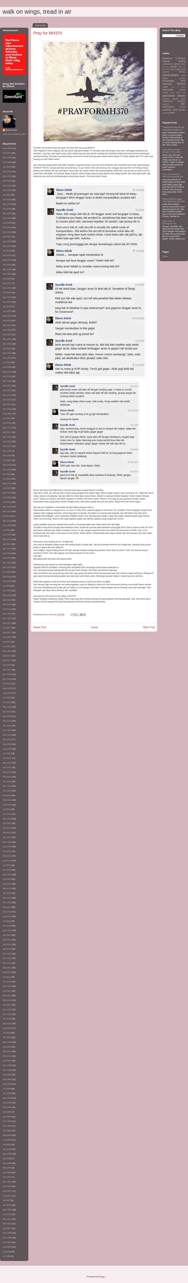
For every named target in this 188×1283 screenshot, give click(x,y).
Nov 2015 (7, 735)
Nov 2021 (7, 399)
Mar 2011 (7, 995)
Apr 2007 (7, 1214)
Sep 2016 (7, 688)
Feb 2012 (7, 944)
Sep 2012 (7, 911)
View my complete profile (14, 134)
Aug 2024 (7, 246)
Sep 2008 (7, 1135)
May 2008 (7, 1154)
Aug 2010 (7, 1028)
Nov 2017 (7, 623)
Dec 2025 (7, 171)
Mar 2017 (7, 660)
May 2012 (7, 930)
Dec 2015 (7, 730)
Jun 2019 (7, 534)
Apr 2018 (7, 600)
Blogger (101, 1276)
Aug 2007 (7, 1196)
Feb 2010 (7, 1056)
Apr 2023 (7, 320)
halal (183, 75)
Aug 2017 (7, 637)
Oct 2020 (7, 460)
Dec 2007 (7, 1177)
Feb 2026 (7, 162)
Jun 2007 (7, 1205)
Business (167, 58)
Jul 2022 (6, 362)
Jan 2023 (7, 334)
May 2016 (7, 707)
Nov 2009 (7, 1070)
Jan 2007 (7, 1228)
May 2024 (7, 260)
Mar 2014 (7, 828)
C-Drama (180, 58)
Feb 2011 (7, 1000)
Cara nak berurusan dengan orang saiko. (171, 150)
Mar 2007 (7, 1219)
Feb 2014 (7, 832)
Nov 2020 (7, 455)
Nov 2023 (7, 288)
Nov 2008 (7, 1126)
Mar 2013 (7, 884)
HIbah (165, 78)
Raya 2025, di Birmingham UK (169, 222)
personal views (173, 95)
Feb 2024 (7, 274)
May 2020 (7, 483)
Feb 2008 (7, 1168)
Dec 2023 (7, 283)
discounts (165, 67)
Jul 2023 (6, 306)
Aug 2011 (7, 972)
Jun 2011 (7, 981)
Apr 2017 (7, 656)
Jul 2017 (6, 642)
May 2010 (7, 1042)
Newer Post (39, 627)
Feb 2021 (7, 441)
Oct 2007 (7, 1186)
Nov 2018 (7, 567)
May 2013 (7, 874)
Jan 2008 (7, 1172)
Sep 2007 (7, 1191)
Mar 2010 (7, 1051)
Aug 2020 (7, 469)
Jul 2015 (6, 753)
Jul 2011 (6, 977)
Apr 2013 (7, 879)
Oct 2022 (7, 348)
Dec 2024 (7, 227)
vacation (166, 109)
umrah (182, 107)
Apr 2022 (7, 376)
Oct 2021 (7, 404)
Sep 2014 (7, 800)
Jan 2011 (7, 1005)
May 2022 (7, 372)
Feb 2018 (7, 609)
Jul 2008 (6, 1144)
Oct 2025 (7, 181)
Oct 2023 (7, 292)
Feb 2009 (7, 1112)
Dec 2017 (7, 618)
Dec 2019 (7, 507)
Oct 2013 (7, 851)
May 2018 (7, 595)
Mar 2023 (7, 325)
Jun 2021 (7, 423)
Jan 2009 (7, 1116)
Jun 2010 (7, 1037)
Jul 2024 (6, 250)
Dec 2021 (7, 395)
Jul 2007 (6, 1200)
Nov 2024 (7, 232)
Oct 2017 (7, 628)
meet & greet (178, 87)
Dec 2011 (7, 953)
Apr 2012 (7, 935)
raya (183, 99)
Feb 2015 (7, 777)
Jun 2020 (7, 479)
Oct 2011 (7, 963)
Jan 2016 (7, 725)
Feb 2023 (7, 330)
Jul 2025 (6, 195)
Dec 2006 (7, 1233)
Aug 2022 (7, 358)
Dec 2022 (7, 339)
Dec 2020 (7, 451)
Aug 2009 (7, 1084)
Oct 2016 (7, 683)
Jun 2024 (7, 255)
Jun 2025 (7, 199)
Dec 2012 (7, 898)
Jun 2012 (7, 925)
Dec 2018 (7, 562)
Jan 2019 (7, 558)
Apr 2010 (7, 1047)
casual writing (173, 61)
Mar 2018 (7, 604)
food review (175, 69)
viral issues (179, 109)
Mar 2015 (7, 772)
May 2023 (7, 316)
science (165, 104)
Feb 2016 (7, 721)
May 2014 (7, 819)
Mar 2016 (7, 716)
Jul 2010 (6, 1033)
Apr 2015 (7, 767)
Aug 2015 (7, 749)
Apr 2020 (7, 488)
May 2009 (7, 1098)
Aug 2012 (7, 916)
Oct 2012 (7, 907)
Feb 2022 (7, 385)
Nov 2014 (7, 791)
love (183, 80)
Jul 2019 (6, 530)
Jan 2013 (7, 893)
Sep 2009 (7, 1079)
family (173, 66)
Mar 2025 (7, 213)
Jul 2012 (6, 921)
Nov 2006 (7, 1237)
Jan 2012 (7, 949)
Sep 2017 (7, 632)
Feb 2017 (7, 665)
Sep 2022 (7, 353)
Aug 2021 (7, 413)
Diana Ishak (11, 130)
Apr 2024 (7, 264)
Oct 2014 (7, 795)
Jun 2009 (7, 1093)
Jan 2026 (7, 167)
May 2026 (7, 148)
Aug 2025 (7, 190)
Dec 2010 (7, 1009)
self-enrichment (173, 105)
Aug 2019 (7, 525)
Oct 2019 (7, 516)
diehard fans (179, 64)
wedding (165, 113)
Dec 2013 (7, 842)
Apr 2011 (7, 991)
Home (94, 627)
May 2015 (7, 763)
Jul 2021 (6, 418)
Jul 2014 (6, 809)
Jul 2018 (6, 586)
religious (181, 101)
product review (170, 99)
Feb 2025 (7, 218)
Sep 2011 (7, 967)
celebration (167, 64)
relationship (167, 101)
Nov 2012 (7, 902)
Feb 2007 (7, 1223)
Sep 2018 (7, 576)
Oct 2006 (7, 1242)
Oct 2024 (7, 236)
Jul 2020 (6, 474)
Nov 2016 (7, 679)
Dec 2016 (7, 674)
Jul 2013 (6, 865)
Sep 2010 (7, 1023)
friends (182, 72)
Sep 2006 (7, 1247)
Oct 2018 (7, 572)
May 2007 (7, 1209)
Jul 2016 (6, 697)
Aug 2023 (7, 302)
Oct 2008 (7, 1130)
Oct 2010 (7, 1019)
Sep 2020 (7, 465)
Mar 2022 (7, 381)
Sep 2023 (7, 297)
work (172, 112)
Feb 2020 (7, 497)
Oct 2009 (7, 1074)
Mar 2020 (7, 493)
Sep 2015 (7, 744)
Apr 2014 (7, 823)
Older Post (149, 627)
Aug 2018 (7, 581)
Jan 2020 (7, 502)
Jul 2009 (6, 1088)
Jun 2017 (7, 646)
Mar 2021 (7, 437)
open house (175, 92)
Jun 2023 (7, 311)
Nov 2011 (7, 958)
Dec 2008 (7, 1121)
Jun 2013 (7, 870)
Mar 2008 (7, 1163)
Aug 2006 (7, 1251)
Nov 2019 (7, 511)
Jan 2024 (7, 278)
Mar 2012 (7, 939)
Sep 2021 (7, 409)
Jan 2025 (7, 223)
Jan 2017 (7, 670)
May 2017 (7, 651)
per (184, 92)
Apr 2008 (7, 1158)
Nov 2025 (7, 176)
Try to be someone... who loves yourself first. (173, 175)
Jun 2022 (7, 367)
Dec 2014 (7, 786)
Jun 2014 (7, 814)
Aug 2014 (7, 805)
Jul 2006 (6, 1256)
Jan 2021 (7, 446)
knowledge (168, 80)
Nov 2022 (7, 344)
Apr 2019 (7, 544)
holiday (182, 78)
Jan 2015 (7, 781)
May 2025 (7, 204)
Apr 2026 (7, 153)
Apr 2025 (7, 209)
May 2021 (7, 427)
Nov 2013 (7, 846)
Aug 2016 (7, 693)
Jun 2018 (7, 590)
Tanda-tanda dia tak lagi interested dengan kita (173, 128)
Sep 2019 (7, 521)
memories (167, 89)
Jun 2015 (7, 758)
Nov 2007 (7, 1182)
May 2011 (7, 986)
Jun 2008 (7, 1149)
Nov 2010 (7, 1014)
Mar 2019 (7, 548)
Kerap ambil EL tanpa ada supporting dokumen (173, 200)
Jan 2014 (7, 837)
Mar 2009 (7, 1107)
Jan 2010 (7, 1060)
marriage (167, 83)
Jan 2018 (7, 614)
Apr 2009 (7, 1102)
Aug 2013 (7, 860)
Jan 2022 (7, 390)
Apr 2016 (7, 711)
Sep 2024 (7, 241)
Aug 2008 (7, 1140)
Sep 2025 (7, 185)
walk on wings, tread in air (37, 11)
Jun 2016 (7, 702)
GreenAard (170, 75)
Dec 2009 (7, 1065)
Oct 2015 (7, 739)
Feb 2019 (7, 553)
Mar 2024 (7, 269)
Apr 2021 (7, 432)
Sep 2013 (7, 856)
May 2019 (7, 539)
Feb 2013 (7, 888)
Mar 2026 (7, 157)
